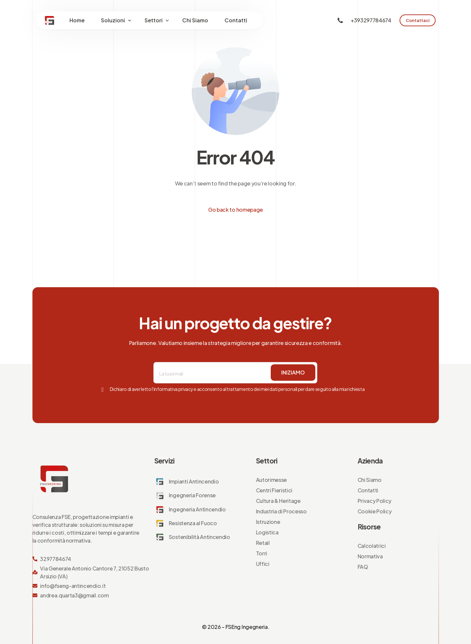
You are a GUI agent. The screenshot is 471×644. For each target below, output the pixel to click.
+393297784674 (371, 20)
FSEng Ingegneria (247, 626)
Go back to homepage (235, 209)
